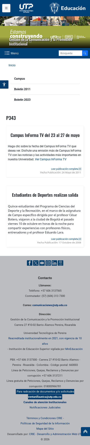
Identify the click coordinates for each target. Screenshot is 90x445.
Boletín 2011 (22, 89)
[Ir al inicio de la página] (85, 431)
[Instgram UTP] (48, 263)
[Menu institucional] (6, 8)
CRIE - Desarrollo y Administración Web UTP (56, 434)
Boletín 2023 (22, 99)
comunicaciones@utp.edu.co (49, 305)
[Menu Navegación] (12, 53)
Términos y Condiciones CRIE (44, 418)
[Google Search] (70, 53)
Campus (19, 78)
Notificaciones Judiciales (45, 407)
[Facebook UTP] (29, 263)
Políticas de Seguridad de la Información (45, 423)
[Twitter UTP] (36, 263)
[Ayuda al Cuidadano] (60, 263)
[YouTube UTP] (42, 263)
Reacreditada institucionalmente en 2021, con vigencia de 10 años (45, 341)
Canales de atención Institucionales (45, 402)
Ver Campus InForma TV (50, 159)
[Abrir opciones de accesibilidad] (4, 84)
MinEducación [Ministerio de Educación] (74, 349)
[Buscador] (85, 53)
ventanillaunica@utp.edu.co (44, 396)
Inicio (12, 65)
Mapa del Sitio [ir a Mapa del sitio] (45, 428)
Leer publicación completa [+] (66, 169)
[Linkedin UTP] (54, 263)
